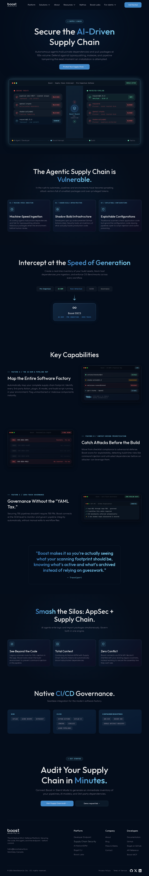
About (57, 5)
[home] (12, 5)
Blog (107, 842)
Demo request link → (92, 803)
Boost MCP (132, 855)
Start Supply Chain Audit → (57, 803)
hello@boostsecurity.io (17, 849)
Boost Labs (95, 5)
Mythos (82, 5)
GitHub (130, 842)
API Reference (132, 850)
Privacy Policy (105, 871)
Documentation (134, 837)
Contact (108, 850)
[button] (44, 5)
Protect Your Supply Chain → (74, 67)
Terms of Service (120, 871)
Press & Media (111, 846)
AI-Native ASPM (80, 846)
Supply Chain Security (85, 842)
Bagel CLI (78, 850)
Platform (31, 5)
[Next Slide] (138, 564)
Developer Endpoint (82, 837)
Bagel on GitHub (134, 846)
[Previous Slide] (11, 564)
